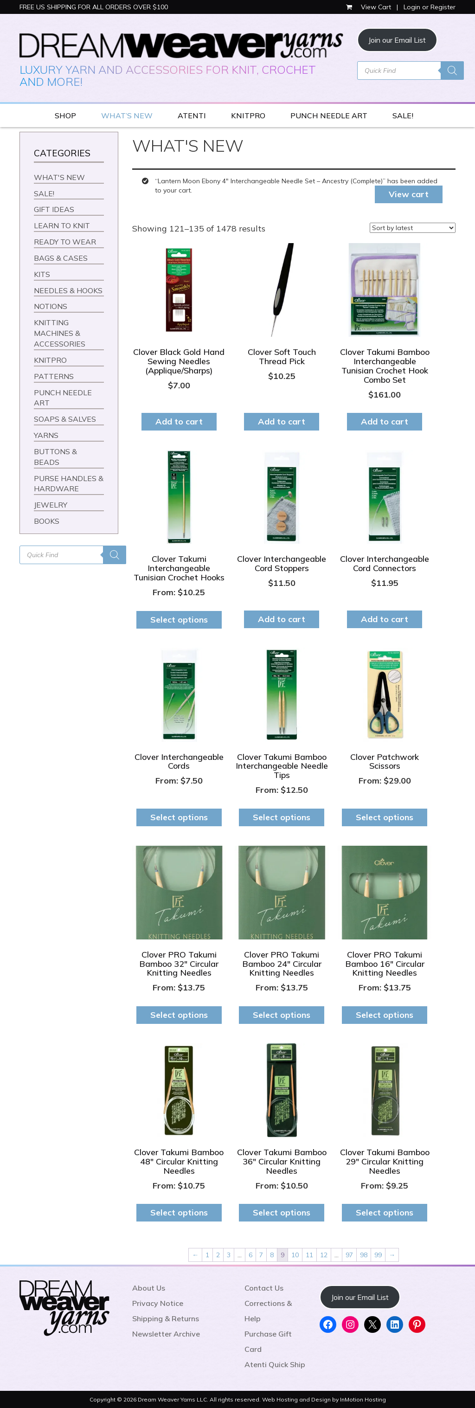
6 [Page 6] (250, 1255)
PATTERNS (54, 376)
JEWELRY (50, 504)
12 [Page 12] (323, 1255)
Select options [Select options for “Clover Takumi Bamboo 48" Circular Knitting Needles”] (179, 1212)
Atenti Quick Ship (274, 1364)
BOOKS (46, 521)
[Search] (452, 70)
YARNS (46, 435)
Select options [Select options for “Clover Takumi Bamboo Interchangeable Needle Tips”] (281, 817)
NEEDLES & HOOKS (68, 290)
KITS (42, 274)
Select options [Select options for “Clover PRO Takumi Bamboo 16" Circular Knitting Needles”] (384, 1014)
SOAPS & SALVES (65, 419)
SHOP (65, 115)
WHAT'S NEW (59, 177)
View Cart (369, 7)
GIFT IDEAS (54, 209)
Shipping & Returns (165, 1318)
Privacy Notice (157, 1303)
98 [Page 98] (363, 1255)
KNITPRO (248, 115)
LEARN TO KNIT (62, 225)
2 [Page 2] (218, 1255)
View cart (409, 194)
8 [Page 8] (272, 1255)
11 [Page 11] (309, 1255)
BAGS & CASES (61, 258)
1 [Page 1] (207, 1255)
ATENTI (192, 115)
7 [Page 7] (261, 1255)
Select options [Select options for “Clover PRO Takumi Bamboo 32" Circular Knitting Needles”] (179, 1014)
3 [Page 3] (229, 1255)
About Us (148, 1287)
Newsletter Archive (166, 1333)
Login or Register (430, 7)
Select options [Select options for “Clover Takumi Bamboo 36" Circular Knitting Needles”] (281, 1212)
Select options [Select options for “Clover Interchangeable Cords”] (179, 817)
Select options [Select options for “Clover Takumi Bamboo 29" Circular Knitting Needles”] (384, 1212)
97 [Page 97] (349, 1255)
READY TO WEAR (65, 241)
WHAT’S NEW (127, 115)
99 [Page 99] (378, 1255)
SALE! (402, 115)
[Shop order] (413, 228)
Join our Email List (397, 40)
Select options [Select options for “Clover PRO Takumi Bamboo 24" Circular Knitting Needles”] (281, 1014)
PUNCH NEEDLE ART (328, 115)
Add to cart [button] (179, 421)
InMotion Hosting (363, 1399)
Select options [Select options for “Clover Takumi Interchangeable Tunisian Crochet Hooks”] (179, 619)
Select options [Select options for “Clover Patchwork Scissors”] (384, 817)
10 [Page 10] (295, 1255)
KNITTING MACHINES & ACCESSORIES (59, 333)
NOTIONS (50, 306)
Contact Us (263, 1287)
